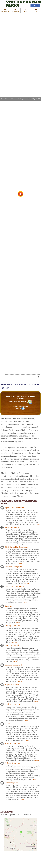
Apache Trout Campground (14, 508)
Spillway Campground (12, 763)
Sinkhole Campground (12, 743)
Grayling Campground (12, 626)
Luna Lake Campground (13, 665)
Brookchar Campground (13, 567)
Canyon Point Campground (14, 586)
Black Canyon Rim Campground (16, 547)
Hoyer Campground (12, 645)
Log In (35, 6)
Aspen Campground (12, 527)
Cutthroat (8, 606)
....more (37, 524)
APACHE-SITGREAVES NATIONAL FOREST (20, 397)
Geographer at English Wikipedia (28, 99)
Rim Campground (11, 724)
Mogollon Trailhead (12, 684)
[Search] (22, 376)
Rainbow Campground (13, 704)
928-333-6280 (23, 406)
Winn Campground (11, 783)
